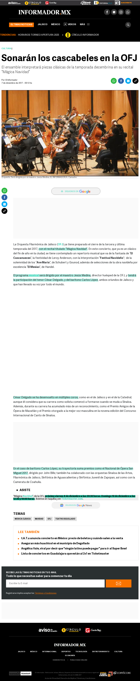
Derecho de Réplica (68, 678)
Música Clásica (23, 519)
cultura (118, 652)
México (55, 24)
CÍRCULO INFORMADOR (85, 35)
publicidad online (78, 660)
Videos (70, 24)
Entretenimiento (100, 652)
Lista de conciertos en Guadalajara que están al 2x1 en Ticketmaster (65, 553)
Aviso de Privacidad (52, 678)
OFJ (49, 519)
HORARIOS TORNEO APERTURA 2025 (38, 35)
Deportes (65, 652)
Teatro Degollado (65, 519)
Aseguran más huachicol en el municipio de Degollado (55, 543)
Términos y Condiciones (45, 593)
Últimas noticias (21, 25)
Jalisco (42, 24)
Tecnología (81, 652)
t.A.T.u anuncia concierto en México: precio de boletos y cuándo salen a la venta (72, 538)
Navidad (39, 519)
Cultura (6, 49)
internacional (49, 652)
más (85, 24)
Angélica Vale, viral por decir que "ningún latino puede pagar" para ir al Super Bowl (74, 548)
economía (70, 655)
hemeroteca (59, 660)
